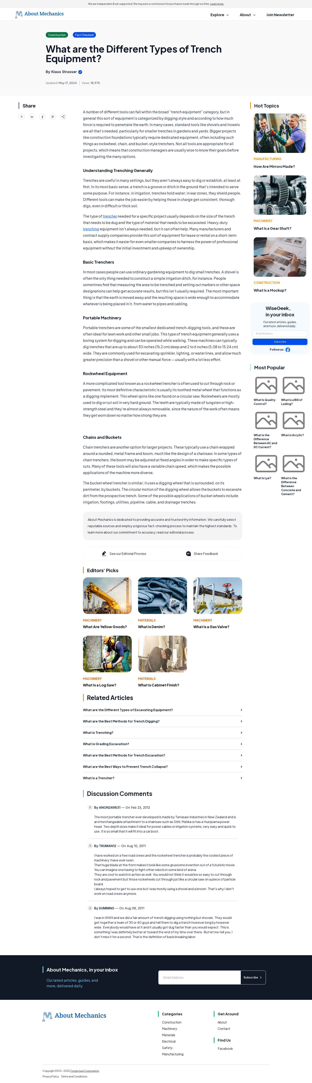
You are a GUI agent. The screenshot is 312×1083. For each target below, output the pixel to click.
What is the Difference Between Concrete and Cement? (291, 486)
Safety (167, 1048)
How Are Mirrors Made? (274, 166)
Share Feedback (201, 553)
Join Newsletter (280, 14)
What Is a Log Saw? (99, 685)
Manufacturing (267, 159)
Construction (267, 283)
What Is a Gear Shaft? (273, 228)
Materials (147, 620)
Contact (224, 1028)
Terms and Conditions (74, 1076)
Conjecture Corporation (84, 1070)
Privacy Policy (51, 1076)
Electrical (169, 1041)
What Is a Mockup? (270, 290)
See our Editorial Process (123, 553)
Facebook (225, 1048)
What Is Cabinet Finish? (158, 685)
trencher (110, 216)
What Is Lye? (262, 478)
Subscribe (280, 341)
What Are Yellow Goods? (105, 626)
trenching (91, 229)
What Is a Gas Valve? (211, 626)
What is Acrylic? (292, 435)
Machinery (92, 620)
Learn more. (217, 3)
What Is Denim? (151, 626)
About (222, 1022)
